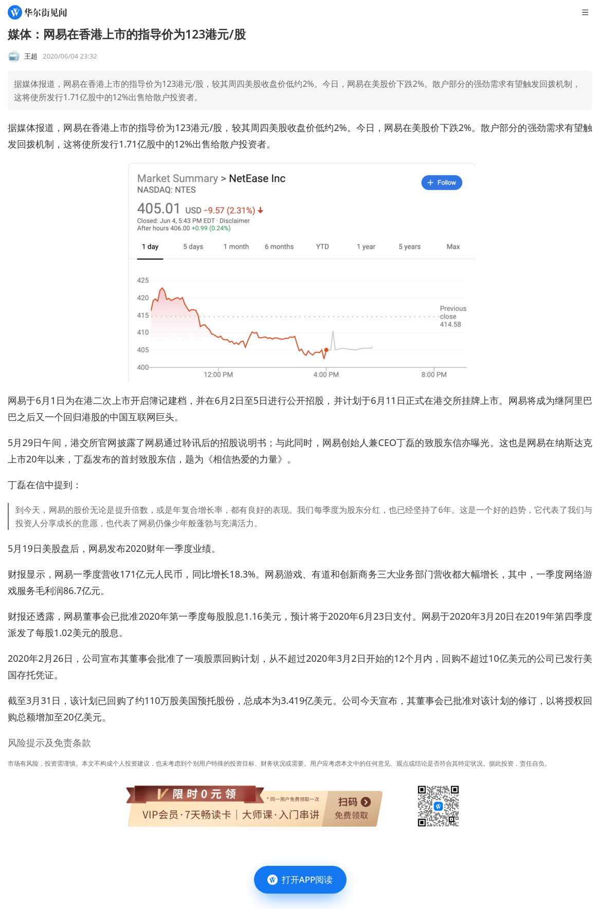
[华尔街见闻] (37, 12)
